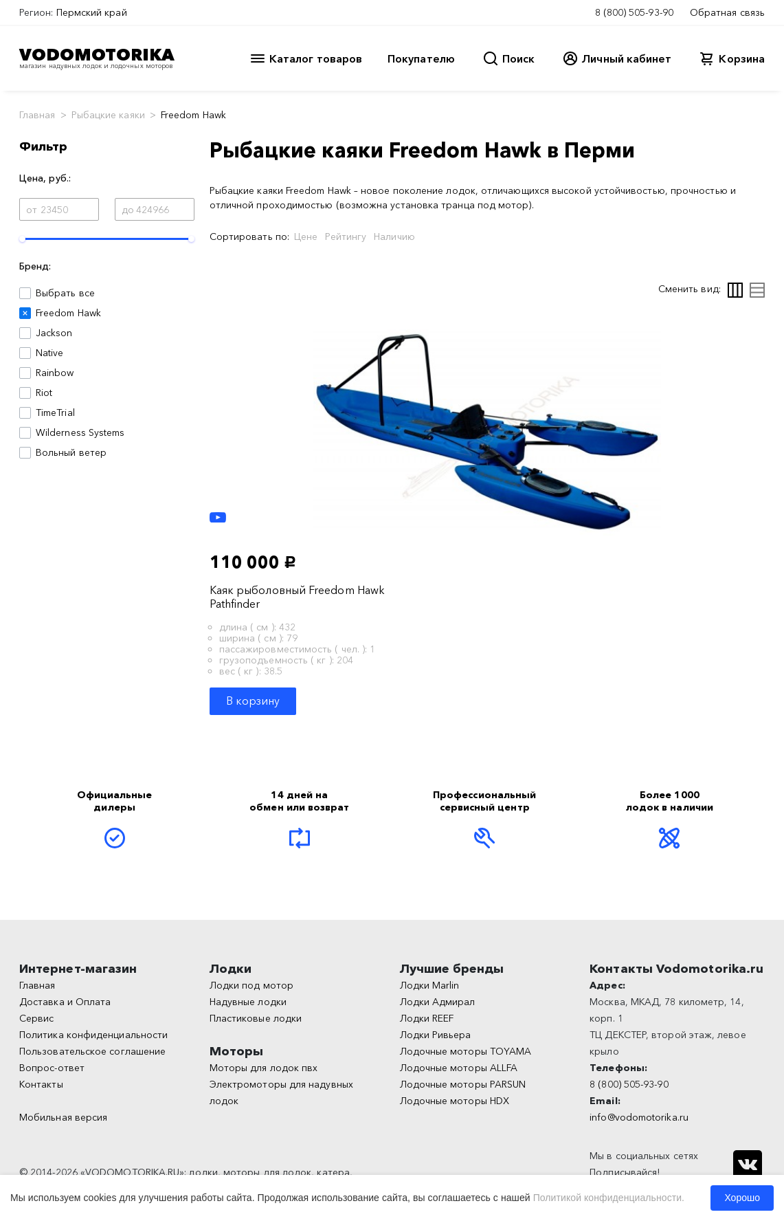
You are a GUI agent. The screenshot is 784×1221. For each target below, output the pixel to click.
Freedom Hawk (68, 313)
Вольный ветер (71, 452)
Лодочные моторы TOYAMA (466, 1051)
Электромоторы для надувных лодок (281, 1092)
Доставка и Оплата (65, 1002)
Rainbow (55, 372)
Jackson (54, 333)
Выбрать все (65, 293)
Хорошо (742, 1197)
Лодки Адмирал (437, 1002)
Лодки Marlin (430, 985)
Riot (44, 392)
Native (49, 352)
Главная (37, 115)
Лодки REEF (427, 1018)
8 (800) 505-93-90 (634, 12)
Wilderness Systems (80, 432)
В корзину (253, 700)
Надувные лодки (248, 1002)
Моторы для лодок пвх (264, 1068)
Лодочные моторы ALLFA (459, 1068)
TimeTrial (55, 412)
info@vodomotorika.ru (639, 1117)
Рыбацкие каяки (108, 115)
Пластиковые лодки (256, 1018)
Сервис (36, 1018)
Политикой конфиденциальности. (608, 1197)
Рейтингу (345, 236)
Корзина (742, 58)
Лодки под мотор (251, 985)
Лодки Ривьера (435, 1034)
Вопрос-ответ (52, 1068)
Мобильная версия (63, 1117)
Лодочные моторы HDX (455, 1100)
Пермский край (91, 12)
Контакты (41, 1084)
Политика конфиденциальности (93, 1034)
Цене (305, 236)
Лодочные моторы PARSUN (463, 1084)
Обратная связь (727, 12)
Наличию (394, 236)
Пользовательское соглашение (92, 1051)
